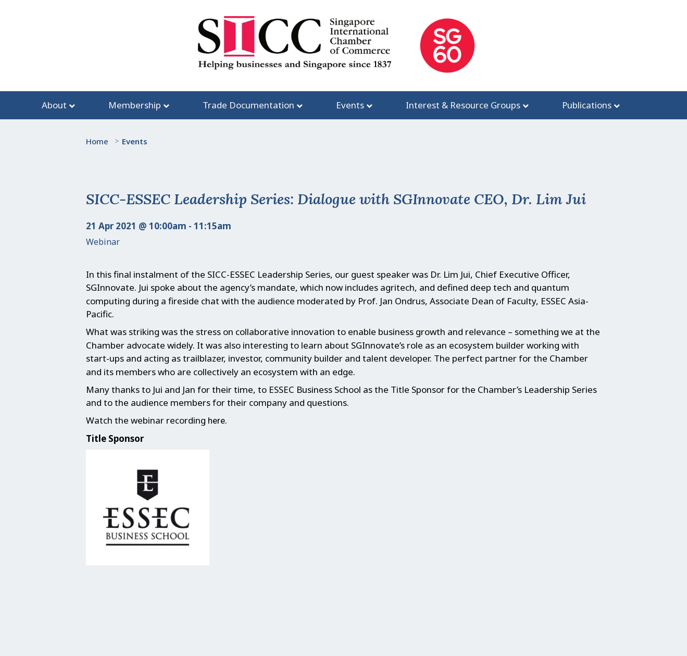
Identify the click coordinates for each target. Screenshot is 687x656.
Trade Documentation (248, 105)
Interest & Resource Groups (463, 105)
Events (350, 105)
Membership (134, 105)
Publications (586, 105)
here (216, 420)
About (54, 105)
